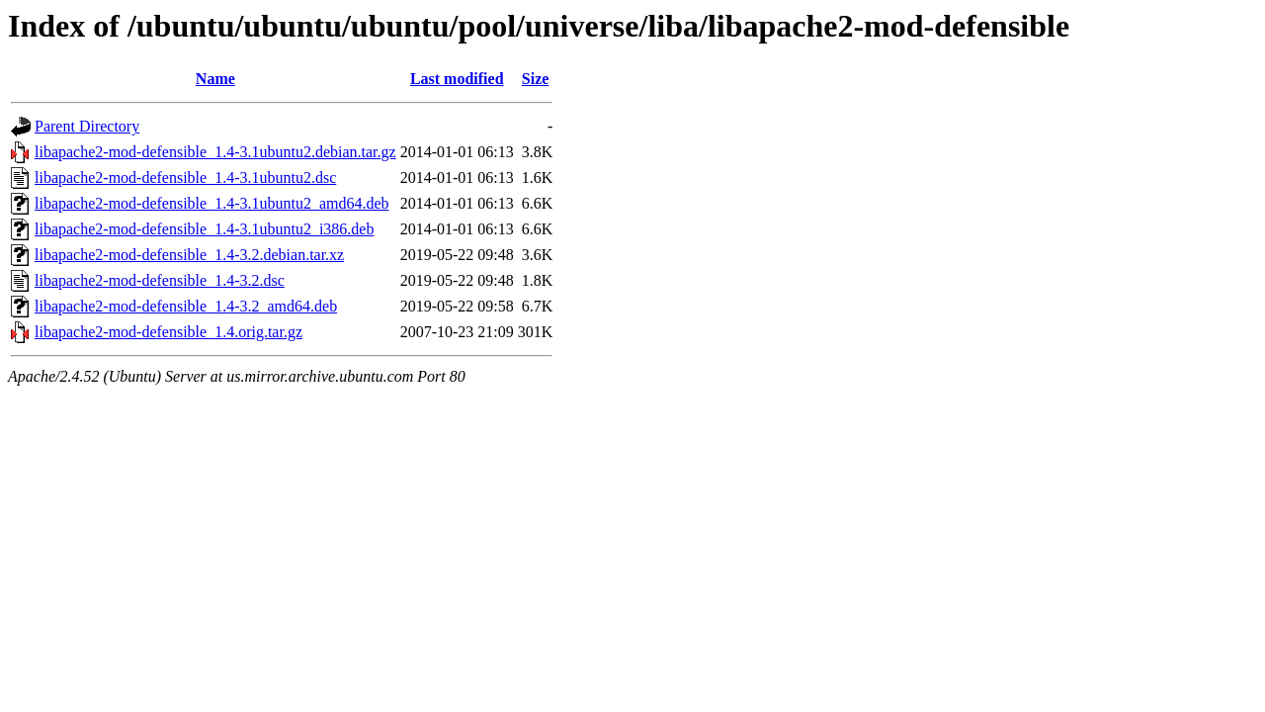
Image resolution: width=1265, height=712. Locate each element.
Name (215, 78)
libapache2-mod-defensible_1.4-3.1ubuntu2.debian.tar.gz (215, 151)
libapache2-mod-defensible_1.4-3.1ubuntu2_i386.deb (204, 229)
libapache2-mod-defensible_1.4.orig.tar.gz (168, 331)
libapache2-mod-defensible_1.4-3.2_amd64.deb (186, 306)
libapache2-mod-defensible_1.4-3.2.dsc (160, 280)
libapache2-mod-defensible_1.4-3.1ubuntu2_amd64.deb (212, 203)
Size (535, 78)
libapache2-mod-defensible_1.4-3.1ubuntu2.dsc (185, 177)
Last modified (457, 78)
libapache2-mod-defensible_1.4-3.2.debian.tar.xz (189, 254)
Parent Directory (87, 126)
